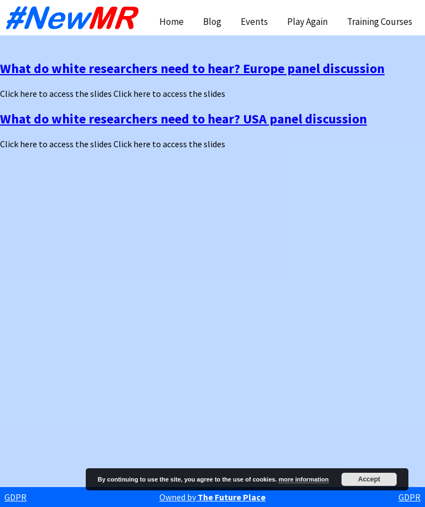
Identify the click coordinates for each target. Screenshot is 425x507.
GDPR (15, 497)
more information (303, 479)
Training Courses (379, 21)
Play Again (307, 21)
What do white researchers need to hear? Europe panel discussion (192, 68)
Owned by (212, 497)
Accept (369, 479)
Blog (212, 21)
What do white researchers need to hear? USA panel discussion (183, 118)
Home (171, 21)
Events (254, 21)
